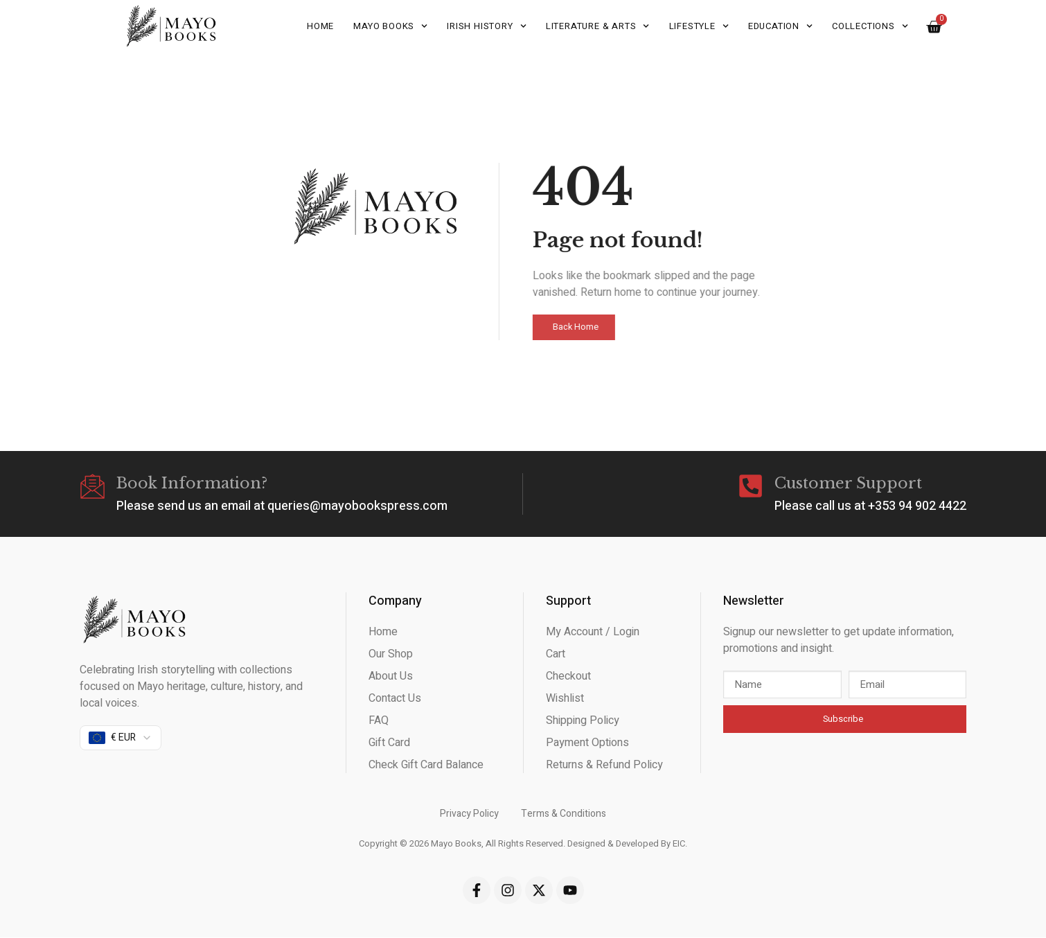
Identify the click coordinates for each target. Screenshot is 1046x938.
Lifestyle (699, 26)
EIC (679, 844)
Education (780, 26)
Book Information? (193, 484)
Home (320, 26)
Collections (870, 26)
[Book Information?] (93, 488)
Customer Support (848, 484)
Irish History (486, 26)
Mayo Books (390, 26)
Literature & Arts (598, 26)
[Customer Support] (749, 488)
